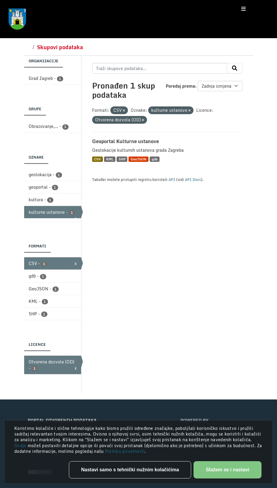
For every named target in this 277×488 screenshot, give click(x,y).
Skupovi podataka (60, 47)
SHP (122, 159)
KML (109, 159)
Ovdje (21, 445)
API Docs (193, 179)
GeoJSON (138, 159)
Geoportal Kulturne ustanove (125, 141)
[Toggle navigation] (243, 9)
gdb (154, 159)
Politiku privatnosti (125, 451)
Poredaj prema (180, 86)
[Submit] (234, 68)
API (171, 179)
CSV (97, 159)
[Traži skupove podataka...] (159, 68)
